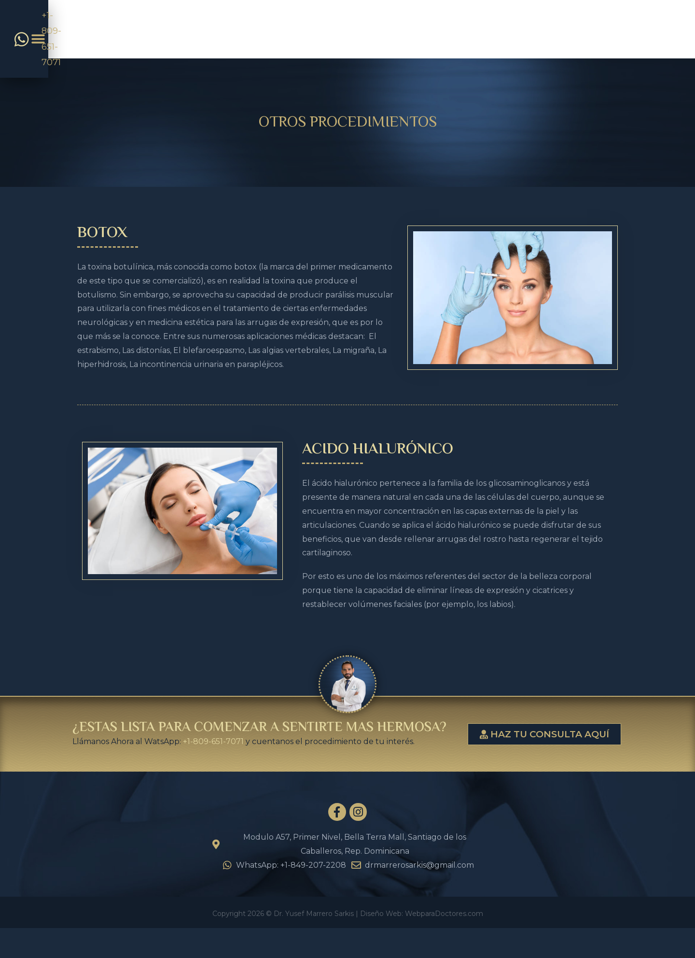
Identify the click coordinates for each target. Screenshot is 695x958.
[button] (612, 30)
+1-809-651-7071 (213, 741)
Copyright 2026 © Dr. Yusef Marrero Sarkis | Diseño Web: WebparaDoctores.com (347, 944)
